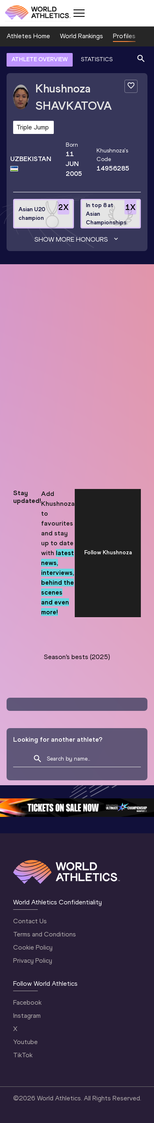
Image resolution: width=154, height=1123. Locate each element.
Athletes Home (28, 36)
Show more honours (77, 239)
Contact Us (30, 921)
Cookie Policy (33, 947)
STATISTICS (97, 59)
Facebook (27, 1002)
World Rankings (81, 36)
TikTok (22, 1055)
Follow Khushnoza (108, 552)
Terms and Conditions (44, 934)
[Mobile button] (79, 13)
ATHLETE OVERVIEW (39, 59)
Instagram (27, 1015)
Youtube (25, 1042)
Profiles (124, 36)
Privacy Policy (32, 960)
